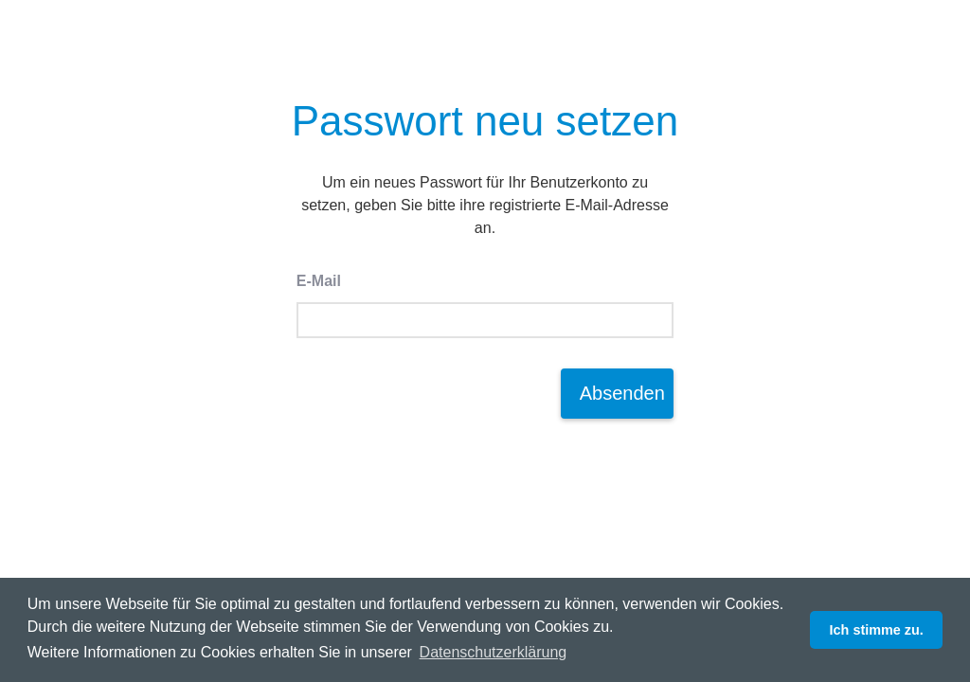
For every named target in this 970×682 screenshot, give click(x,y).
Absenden (622, 393)
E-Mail (318, 281)
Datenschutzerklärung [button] (493, 652)
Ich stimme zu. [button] (877, 629)
